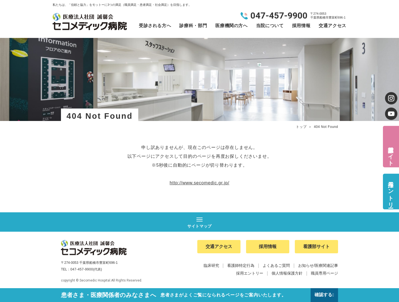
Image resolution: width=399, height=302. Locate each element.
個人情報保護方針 (287, 273)
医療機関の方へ (231, 25)
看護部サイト (391, 152)
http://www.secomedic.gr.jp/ (199, 182)
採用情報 (301, 25)
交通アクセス (332, 25)
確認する (323, 295)
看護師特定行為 (240, 266)
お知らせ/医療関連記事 (318, 266)
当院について (270, 25)
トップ (301, 127)
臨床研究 (211, 266)
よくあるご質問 (276, 266)
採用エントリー (391, 191)
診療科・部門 (193, 25)
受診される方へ (155, 25)
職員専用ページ (324, 273)
